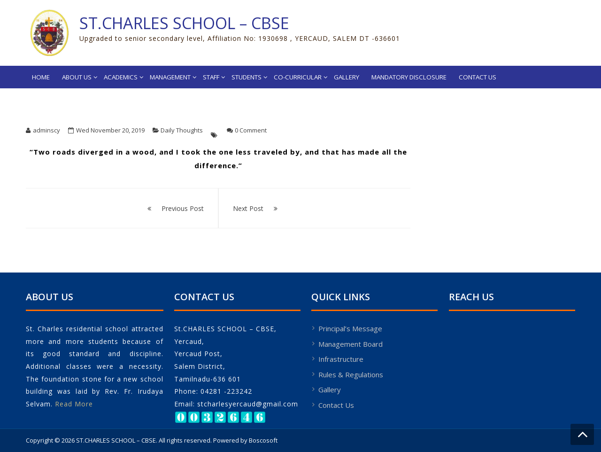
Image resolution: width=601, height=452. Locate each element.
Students (246, 77)
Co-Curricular (298, 77)
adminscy (46, 130)
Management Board (350, 344)
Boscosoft (263, 440)
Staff (211, 77)
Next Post (248, 208)
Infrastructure (340, 359)
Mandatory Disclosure (409, 77)
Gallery (346, 77)
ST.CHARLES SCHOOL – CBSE (184, 23)
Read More (74, 403)
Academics (121, 77)
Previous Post (183, 208)
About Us (77, 77)
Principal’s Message (350, 328)
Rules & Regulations (350, 374)
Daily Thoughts (182, 130)
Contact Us (477, 77)
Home (41, 77)
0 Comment (251, 130)
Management (170, 77)
